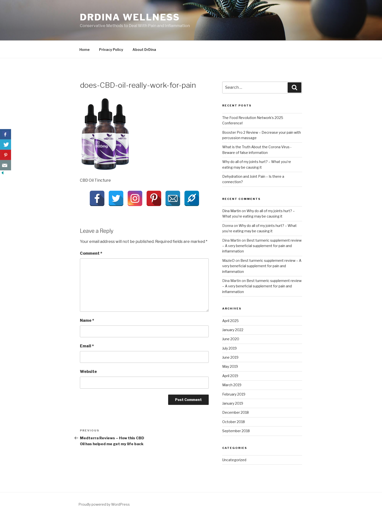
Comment (91, 253)
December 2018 (235, 412)
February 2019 (233, 394)
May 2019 (230, 366)
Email (87, 346)
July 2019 (229, 348)
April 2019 (230, 376)
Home (84, 49)
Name (87, 320)
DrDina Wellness (130, 17)
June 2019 (230, 357)
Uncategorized (234, 460)
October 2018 (233, 422)
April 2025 (230, 321)
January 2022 (232, 330)
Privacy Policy (111, 49)
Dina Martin (231, 211)
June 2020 (230, 339)
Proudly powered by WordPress (104, 504)
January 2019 (232, 403)
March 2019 (231, 385)
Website (88, 371)
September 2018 (236, 431)
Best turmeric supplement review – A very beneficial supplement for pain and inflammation (262, 245)
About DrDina (144, 49)
